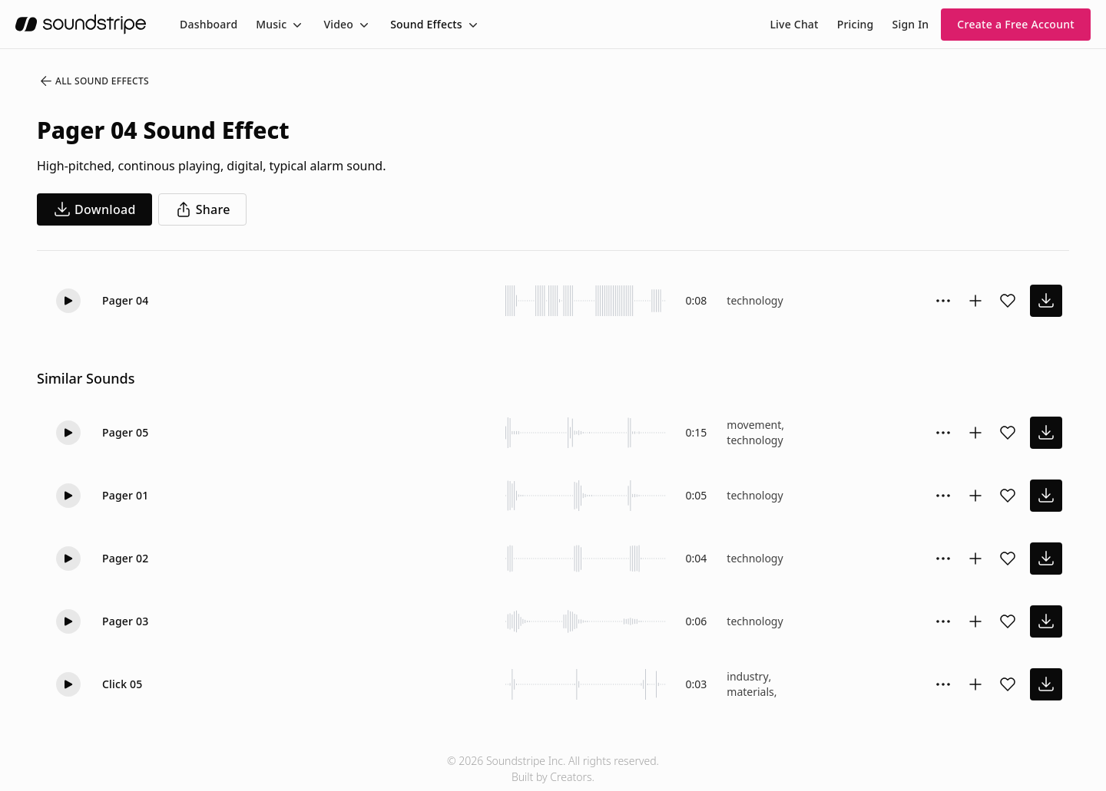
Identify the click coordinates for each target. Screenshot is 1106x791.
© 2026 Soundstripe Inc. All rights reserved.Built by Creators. (553, 768)
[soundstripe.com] (80, 24)
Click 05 (122, 684)
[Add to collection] (975, 301)
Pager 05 (125, 432)
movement (754, 424)
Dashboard (208, 24)
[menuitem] (209, 24)
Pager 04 (125, 300)
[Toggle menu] (295, 24)
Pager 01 (125, 495)
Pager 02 (125, 558)
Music (271, 24)
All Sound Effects (93, 81)
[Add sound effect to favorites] (1008, 301)
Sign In (910, 24)
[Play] (68, 300)
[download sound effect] (1046, 301)
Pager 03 (125, 621)
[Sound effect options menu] (943, 301)
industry (747, 676)
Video (338, 24)
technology (755, 300)
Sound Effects (426, 24)
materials (750, 691)
